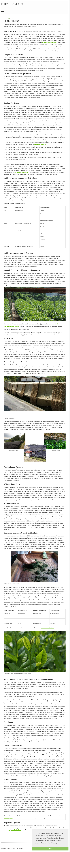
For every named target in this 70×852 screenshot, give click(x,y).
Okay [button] (50, 848)
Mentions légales (5, 848)
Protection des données (17, 848)
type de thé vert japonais (49, 42)
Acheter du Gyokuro (47, 628)
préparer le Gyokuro (14, 830)
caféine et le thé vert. (41, 144)
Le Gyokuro (32, 6)
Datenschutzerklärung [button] (49, 843)
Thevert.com (12, 3)
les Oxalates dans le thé (21, 172)
